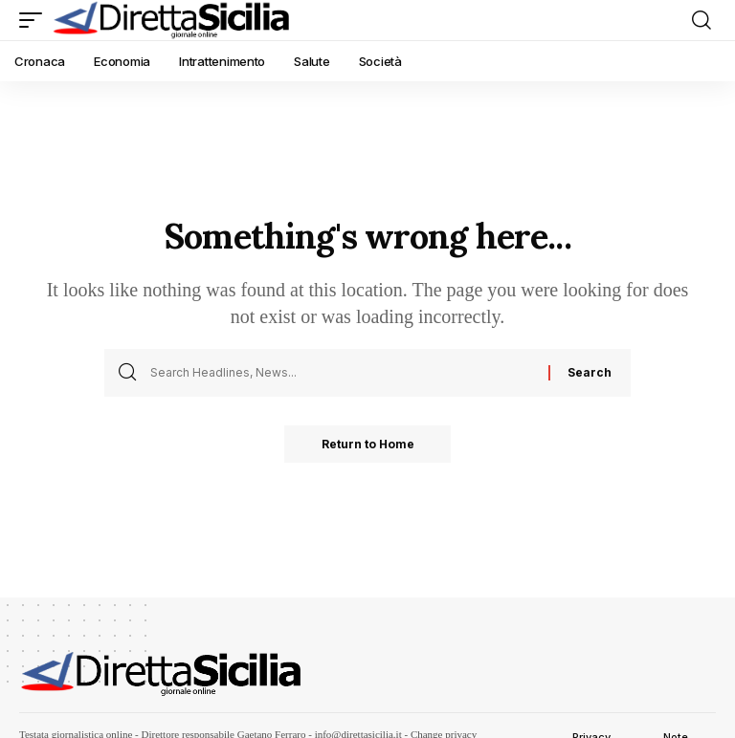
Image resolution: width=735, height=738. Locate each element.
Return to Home (368, 444)
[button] (35, 20)
